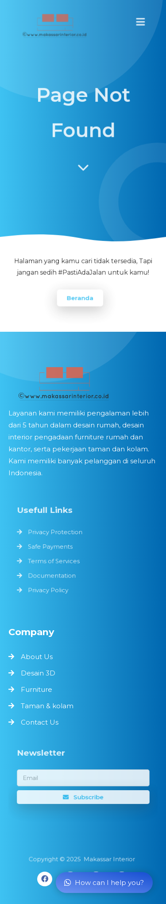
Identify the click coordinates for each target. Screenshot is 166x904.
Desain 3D (38, 673)
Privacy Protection (56, 532)
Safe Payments (51, 547)
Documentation (53, 574)
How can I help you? (104, 882)
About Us (37, 656)
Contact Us (39, 722)
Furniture (36, 689)
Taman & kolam (47, 706)
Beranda (80, 297)
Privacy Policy (49, 588)
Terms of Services (55, 560)
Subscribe (83, 796)
